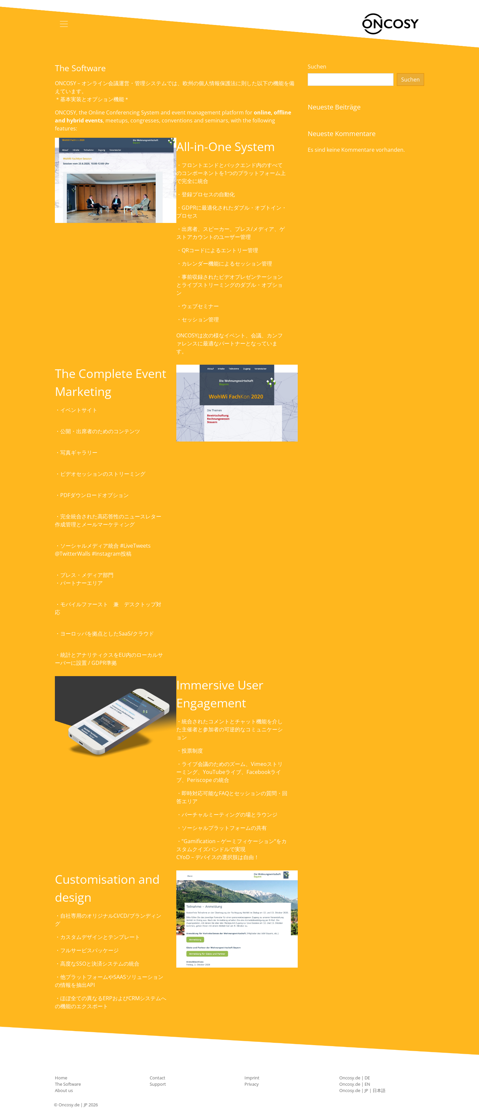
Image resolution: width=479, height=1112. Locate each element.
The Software (68, 1084)
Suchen (317, 66)
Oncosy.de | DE (354, 1078)
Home (61, 1078)
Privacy (251, 1084)
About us (64, 1090)
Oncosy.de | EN (354, 1084)
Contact (157, 1078)
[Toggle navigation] (64, 24)
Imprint (251, 1078)
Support (158, 1084)
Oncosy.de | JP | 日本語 (362, 1090)
